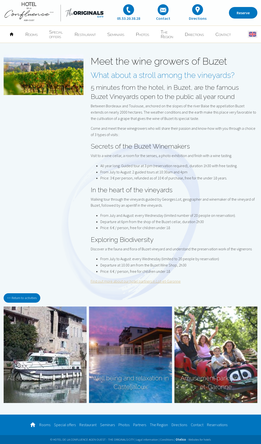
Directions (194, 34)
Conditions (166, 439)
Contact (223, 34)
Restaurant (85, 34)
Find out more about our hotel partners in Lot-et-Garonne (136, 281)
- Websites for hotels (193, 439)
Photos (142, 34)
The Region (167, 34)
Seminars (115, 34)
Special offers (56, 34)
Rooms (31, 34)
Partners (139, 424)
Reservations (217, 424)
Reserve (243, 12)
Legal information (147, 439)
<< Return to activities (22, 298)
